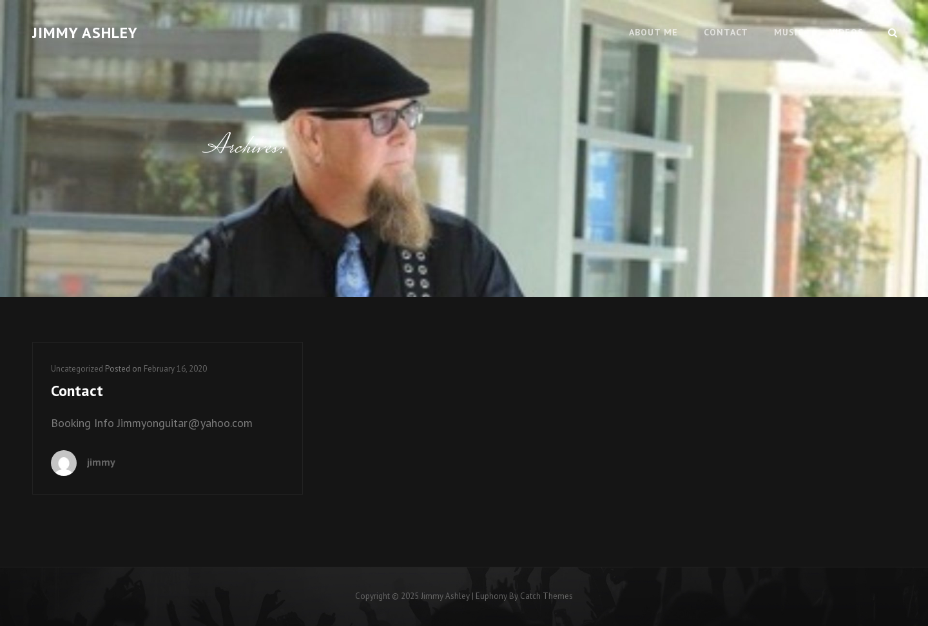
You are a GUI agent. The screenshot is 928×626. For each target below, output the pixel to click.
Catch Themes (546, 596)
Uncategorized (77, 368)
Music (789, 32)
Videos (846, 32)
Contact (726, 32)
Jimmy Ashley (85, 33)
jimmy (101, 461)
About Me (653, 32)
